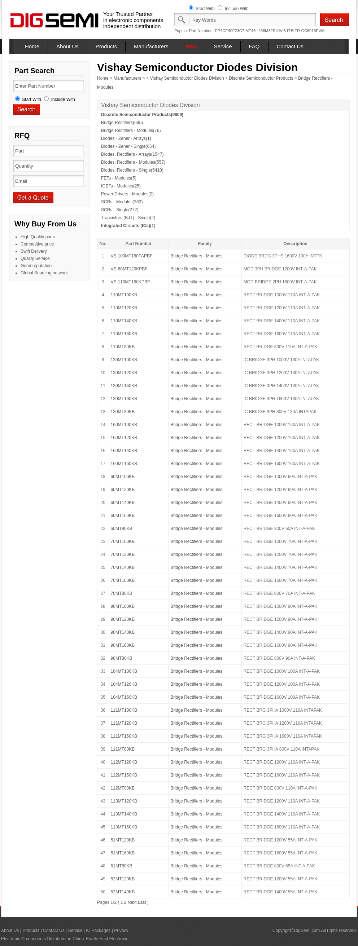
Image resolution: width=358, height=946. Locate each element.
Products (106, 46)
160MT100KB (124, 424)
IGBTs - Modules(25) (121, 186)
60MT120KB (123, 489)
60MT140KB (123, 502)
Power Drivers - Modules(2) (127, 193)
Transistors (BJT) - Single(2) (128, 217)
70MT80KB (121, 593)
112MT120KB (124, 762)
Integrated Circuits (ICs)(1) (128, 225)
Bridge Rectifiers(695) (122, 122)
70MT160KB (123, 580)
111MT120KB (124, 723)
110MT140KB (124, 320)
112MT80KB (123, 788)
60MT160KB (123, 515)
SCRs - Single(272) (119, 209)
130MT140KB (124, 385)
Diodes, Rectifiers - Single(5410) (132, 170)
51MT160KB (123, 853)
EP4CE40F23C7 (229, 30)
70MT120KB (123, 554)
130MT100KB (124, 359)
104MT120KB (124, 684)
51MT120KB (123, 840)
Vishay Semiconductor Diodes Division (187, 78)
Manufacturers (151, 46)
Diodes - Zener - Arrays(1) (126, 138)
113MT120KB (124, 801)
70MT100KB (123, 541)
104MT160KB (124, 697)
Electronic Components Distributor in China (42, 938)
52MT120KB (123, 878)
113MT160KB (124, 827)
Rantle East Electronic (107, 938)
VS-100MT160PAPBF (132, 255)
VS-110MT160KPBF (130, 281)
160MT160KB (124, 463)
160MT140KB (124, 450)
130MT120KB (124, 372)
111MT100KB (124, 710)
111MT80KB (123, 749)
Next (132, 902)
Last (142, 902)
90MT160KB (123, 645)
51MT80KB (121, 865)
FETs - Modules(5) (118, 178)
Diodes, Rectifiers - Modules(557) (133, 162)
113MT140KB (124, 814)
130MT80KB (123, 411)
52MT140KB (123, 891)
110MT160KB (124, 333)
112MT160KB (124, 775)
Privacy (121, 930)
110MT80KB (123, 346)
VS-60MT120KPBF (129, 268)
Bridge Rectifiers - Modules (196, 255)
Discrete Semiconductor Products (261, 78)
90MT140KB (123, 632)
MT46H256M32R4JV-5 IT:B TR (272, 30)
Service (223, 46)
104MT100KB (124, 671)
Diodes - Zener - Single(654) (128, 146)
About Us (67, 46)
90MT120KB (123, 619)
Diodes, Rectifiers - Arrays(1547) (132, 154)
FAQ (254, 46)
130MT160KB (124, 398)
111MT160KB (124, 736)
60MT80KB (121, 528)
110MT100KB (124, 294)
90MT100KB (123, 606)
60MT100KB (123, 476)
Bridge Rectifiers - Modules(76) (131, 130)
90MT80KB (121, 658)
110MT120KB (124, 307)
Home (32, 46)
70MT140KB (123, 567)
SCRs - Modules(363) (122, 201)
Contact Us (290, 46)
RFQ (191, 46)
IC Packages (98, 930)
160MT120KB (124, 437)
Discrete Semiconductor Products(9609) (142, 114)
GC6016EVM (312, 30)
